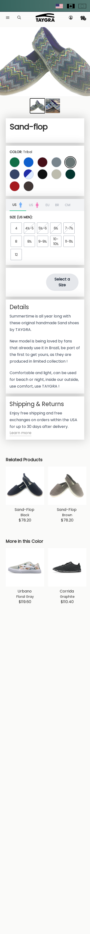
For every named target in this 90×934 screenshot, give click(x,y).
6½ (56, 228)
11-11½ (69, 241)
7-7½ (69, 228)
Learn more (20, 433)
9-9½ (42, 241)
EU (47, 205)
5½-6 (43, 228)
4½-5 (29, 228)
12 (16, 254)
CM (67, 205)
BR (57, 205)
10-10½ (56, 241)
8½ (29, 241)
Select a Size (62, 282)
